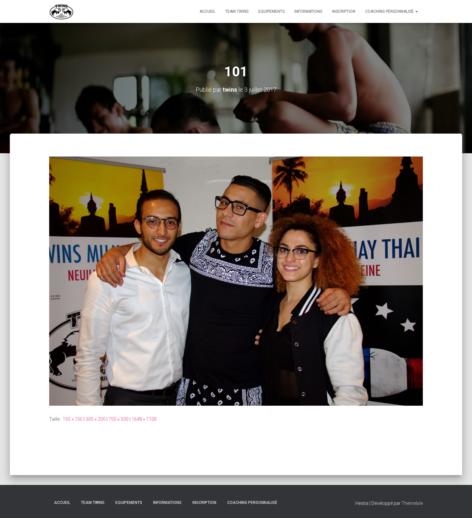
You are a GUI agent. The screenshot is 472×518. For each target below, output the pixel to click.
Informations (308, 11)
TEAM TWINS (236, 11)
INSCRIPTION (343, 11)
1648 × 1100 (144, 419)
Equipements (271, 11)
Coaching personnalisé (391, 11)
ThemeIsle (412, 503)
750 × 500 (118, 419)
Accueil (207, 11)
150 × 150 (73, 419)
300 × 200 (96, 419)
